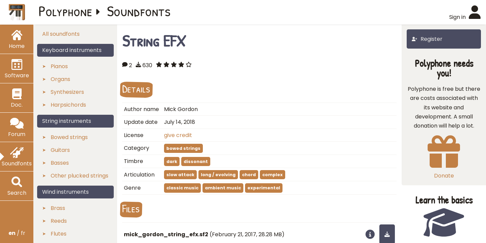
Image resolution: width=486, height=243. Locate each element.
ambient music (223, 188)
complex (272, 175)
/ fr (16, 233)
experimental (263, 188)
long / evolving (218, 175)
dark (171, 161)
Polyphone (65, 11)
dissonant (196, 161)
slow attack (180, 175)
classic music (182, 188)
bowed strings (183, 148)
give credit (178, 135)
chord (249, 175)
